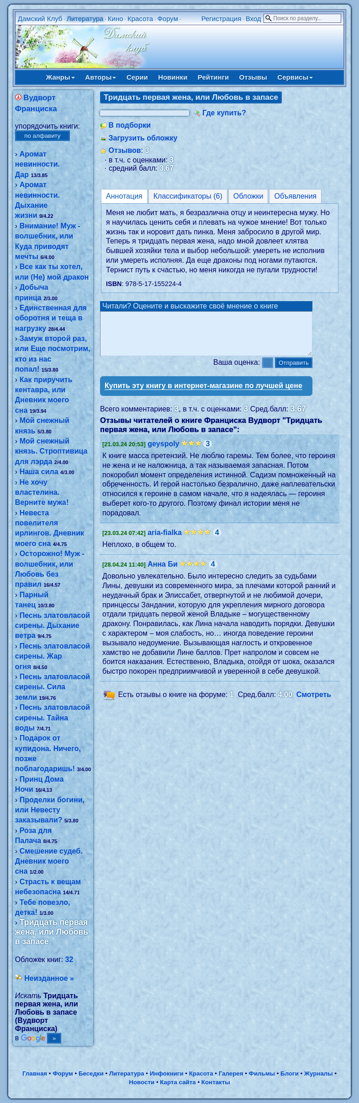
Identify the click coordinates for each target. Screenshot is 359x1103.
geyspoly (163, 452)
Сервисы (295, 77)
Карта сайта (177, 1082)
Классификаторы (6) (187, 196)
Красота (140, 18)
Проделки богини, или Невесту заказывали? (49, 810)
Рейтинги (213, 77)
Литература (85, 18)
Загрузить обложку (143, 138)
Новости (141, 1082)
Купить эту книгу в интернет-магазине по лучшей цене (203, 394)
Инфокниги (167, 1073)
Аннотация (124, 196)
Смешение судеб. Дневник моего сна (49, 861)
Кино (115, 18)
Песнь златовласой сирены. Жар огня (52, 656)
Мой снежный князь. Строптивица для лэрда (51, 451)
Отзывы (253, 77)
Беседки (91, 1073)
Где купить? (224, 113)
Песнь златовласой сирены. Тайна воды (52, 717)
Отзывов (125, 150)
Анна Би (163, 572)
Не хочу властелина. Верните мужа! (42, 492)
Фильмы (262, 1073)
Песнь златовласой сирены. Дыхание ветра (52, 625)
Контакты (215, 1082)
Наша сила (39, 472)
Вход (253, 18)
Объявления (295, 196)
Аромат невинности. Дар (37, 164)
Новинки (172, 77)
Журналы (318, 1073)
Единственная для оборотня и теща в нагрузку (51, 318)
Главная (34, 1073)
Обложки (248, 196)
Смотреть (314, 703)
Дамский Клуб (40, 18)
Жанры (60, 77)
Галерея (231, 1073)
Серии (137, 77)
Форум (167, 18)
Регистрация (221, 18)
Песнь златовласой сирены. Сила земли (52, 687)
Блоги (289, 1073)
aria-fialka (165, 541)
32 (69, 959)
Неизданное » (49, 978)
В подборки (130, 125)
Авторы (100, 77)
